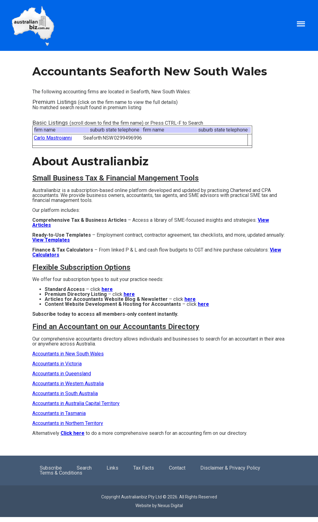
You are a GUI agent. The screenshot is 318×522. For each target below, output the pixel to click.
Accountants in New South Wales (68, 354)
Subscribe (51, 468)
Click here (72, 433)
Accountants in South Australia (65, 393)
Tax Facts (143, 468)
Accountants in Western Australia (68, 383)
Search (84, 468)
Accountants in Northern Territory (67, 423)
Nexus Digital (170, 505)
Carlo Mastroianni (53, 138)
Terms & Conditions (61, 473)
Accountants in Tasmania (59, 413)
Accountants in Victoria (57, 364)
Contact (177, 468)
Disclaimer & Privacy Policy (230, 468)
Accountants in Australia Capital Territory (76, 403)
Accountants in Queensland (61, 374)
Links (112, 468)
